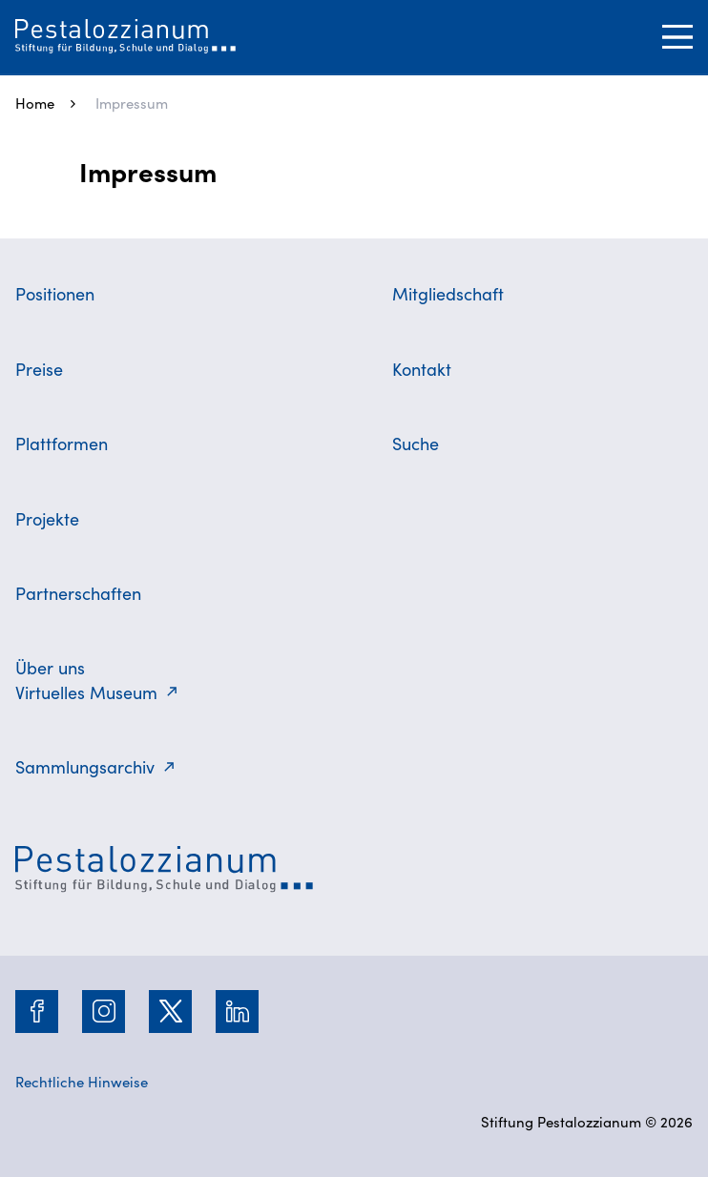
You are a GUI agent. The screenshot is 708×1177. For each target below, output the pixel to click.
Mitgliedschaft (448, 293)
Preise (39, 369)
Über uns (50, 667)
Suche (415, 443)
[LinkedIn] (237, 1011)
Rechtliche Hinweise (81, 1081)
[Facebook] (37, 1011)
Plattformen (61, 443)
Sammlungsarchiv (85, 766)
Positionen (54, 293)
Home (34, 103)
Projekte (47, 518)
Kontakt (421, 369)
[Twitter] (170, 1011)
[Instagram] (104, 1011)
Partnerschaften (78, 593)
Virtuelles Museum (86, 692)
